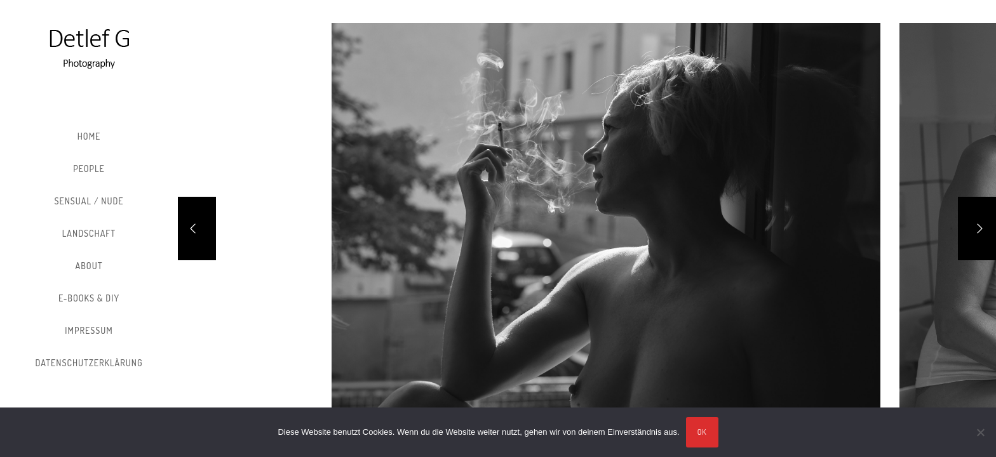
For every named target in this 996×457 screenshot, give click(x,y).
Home (89, 136)
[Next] (977, 228)
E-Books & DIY (88, 298)
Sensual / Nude (88, 200)
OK (702, 432)
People (89, 168)
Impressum (88, 330)
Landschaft (89, 233)
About (89, 265)
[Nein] (980, 432)
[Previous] (197, 228)
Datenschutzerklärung (88, 362)
